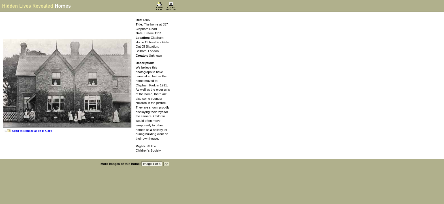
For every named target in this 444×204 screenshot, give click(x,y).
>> (166, 163)
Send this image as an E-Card (32, 130)
